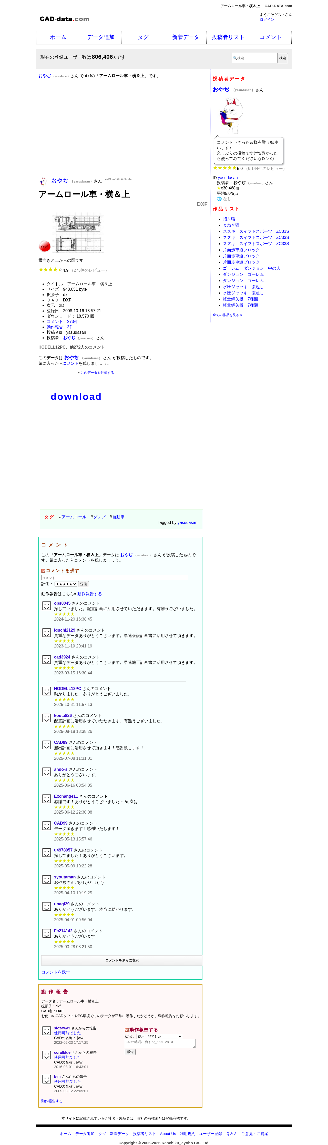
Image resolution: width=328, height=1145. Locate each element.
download (76, 396)
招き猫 (229, 219)
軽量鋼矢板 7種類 (240, 299)
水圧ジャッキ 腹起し (243, 287)
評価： (59, 584)
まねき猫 (231, 225)
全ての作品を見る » (227, 315)
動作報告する (89, 594)
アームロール (74, 517)
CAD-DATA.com (278, 6)
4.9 (73, 270)
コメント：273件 (62, 321)
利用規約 (187, 1133)
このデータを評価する (97, 372)
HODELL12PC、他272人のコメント (71, 347)
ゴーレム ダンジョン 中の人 (251, 268)
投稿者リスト (228, 37)
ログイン (267, 19)
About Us (168, 1133)
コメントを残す (55, 972)
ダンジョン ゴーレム (243, 274)
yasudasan (187, 522)
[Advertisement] (123, 135)
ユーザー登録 (210, 1133)
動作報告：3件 (60, 327)
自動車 (118, 517)
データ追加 (101, 37)
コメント (271, 37)
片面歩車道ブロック (241, 250)
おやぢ (234, 89)
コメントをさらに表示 (122, 960)
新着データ (186, 37)
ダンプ (99, 517)
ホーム (58, 37)
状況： (153, 1036)
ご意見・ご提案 (254, 1133)
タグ (143, 37)
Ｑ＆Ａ (231, 1133)
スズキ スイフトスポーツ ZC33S (256, 231)
